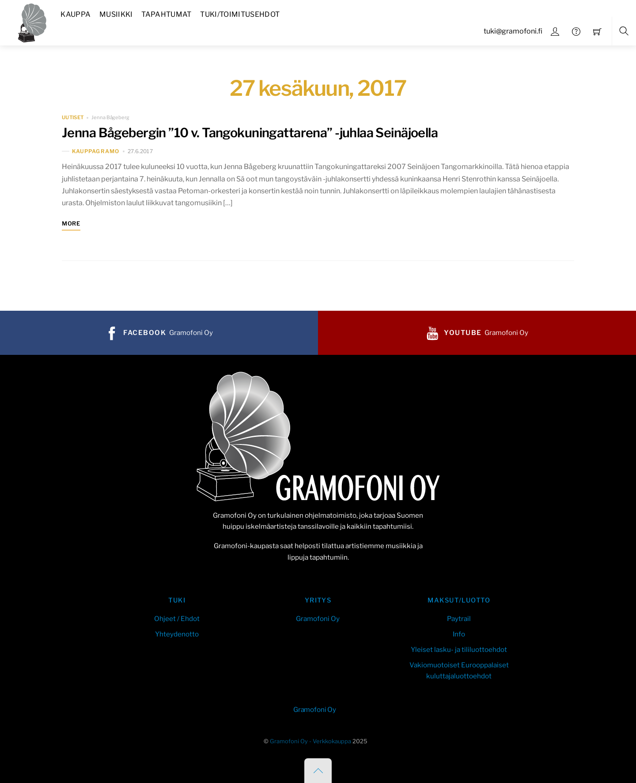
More (71, 223)
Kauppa (76, 14)
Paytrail (459, 618)
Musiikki (116, 14)
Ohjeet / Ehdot (177, 618)
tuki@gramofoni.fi (513, 31)
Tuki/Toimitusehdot (240, 14)
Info (459, 634)
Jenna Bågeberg (110, 117)
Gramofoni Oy (318, 618)
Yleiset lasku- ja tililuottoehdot (459, 649)
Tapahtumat (166, 14)
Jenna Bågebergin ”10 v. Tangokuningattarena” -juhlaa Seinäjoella (250, 132)
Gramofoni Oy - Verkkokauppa (310, 741)
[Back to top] (318, 770)
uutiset (72, 117)
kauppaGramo (95, 151)
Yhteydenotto (177, 634)
